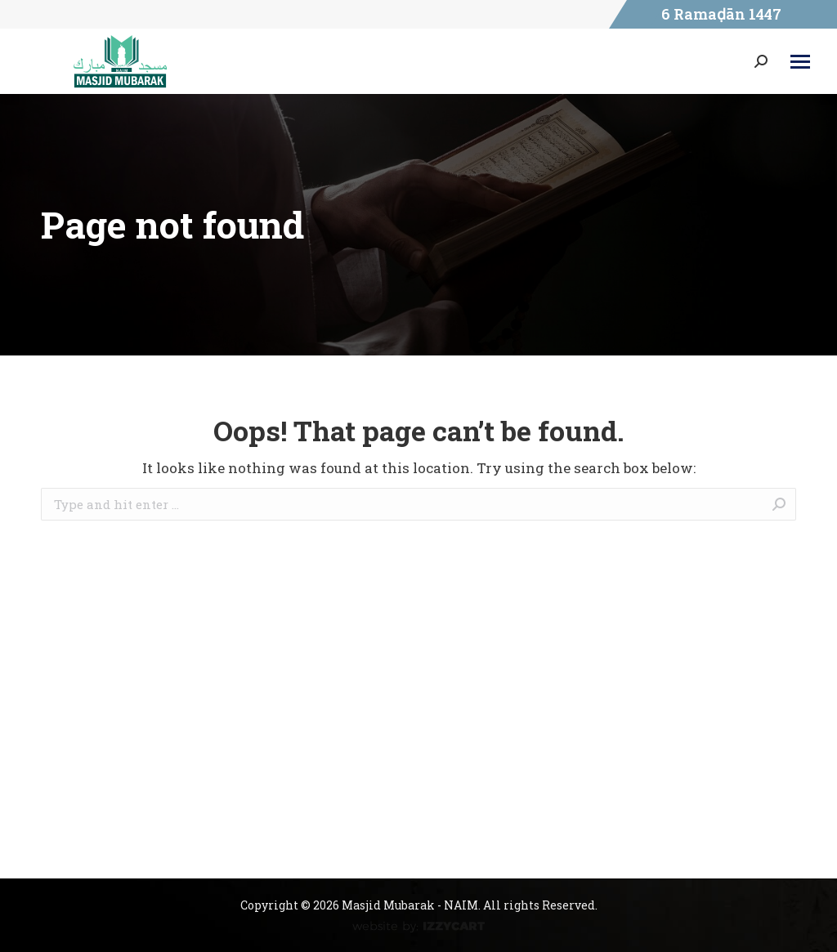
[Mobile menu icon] (800, 62)
